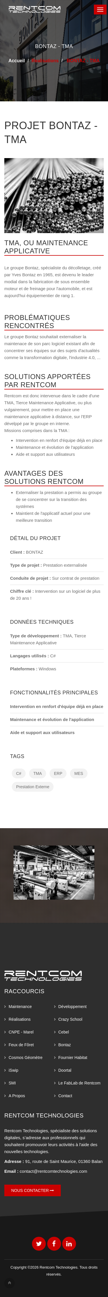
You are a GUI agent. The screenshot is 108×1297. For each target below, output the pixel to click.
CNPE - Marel (21, 1032)
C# (18, 773)
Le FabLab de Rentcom (79, 1083)
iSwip (13, 1070)
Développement (72, 1006)
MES (78, 773)
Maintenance (20, 1006)
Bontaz (64, 1044)
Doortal (64, 1070)
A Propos (17, 1095)
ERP (58, 773)
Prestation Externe (32, 786)
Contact (65, 1095)
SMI (12, 1083)
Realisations (44, 60)
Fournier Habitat (72, 1057)
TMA (37, 773)
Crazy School (70, 1019)
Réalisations (20, 1019)
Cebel (63, 1032)
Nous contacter (32, 1190)
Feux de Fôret (21, 1044)
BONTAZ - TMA (82, 60)
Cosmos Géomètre (25, 1057)
